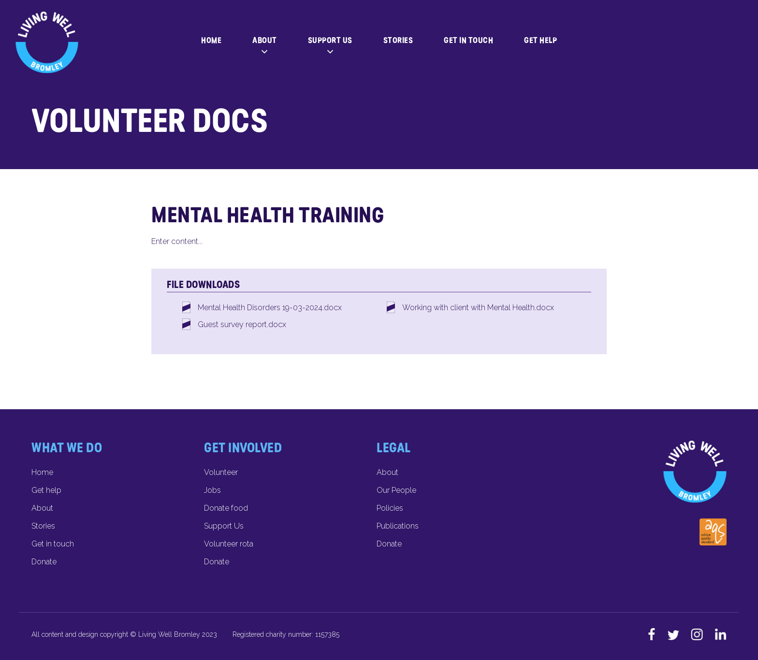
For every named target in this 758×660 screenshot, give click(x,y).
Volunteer (221, 472)
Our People (396, 490)
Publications (398, 526)
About (264, 40)
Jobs (212, 490)
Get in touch (468, 40)
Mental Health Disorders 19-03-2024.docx (270, 307)
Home (211, 40)
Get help (540, 40)
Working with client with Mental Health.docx (478, 307)
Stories (398, 40)
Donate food (226, 508)
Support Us (330, 40)
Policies (390, 508)
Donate (44, 561)
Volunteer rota (228, 543)
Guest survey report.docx (242, 324)
